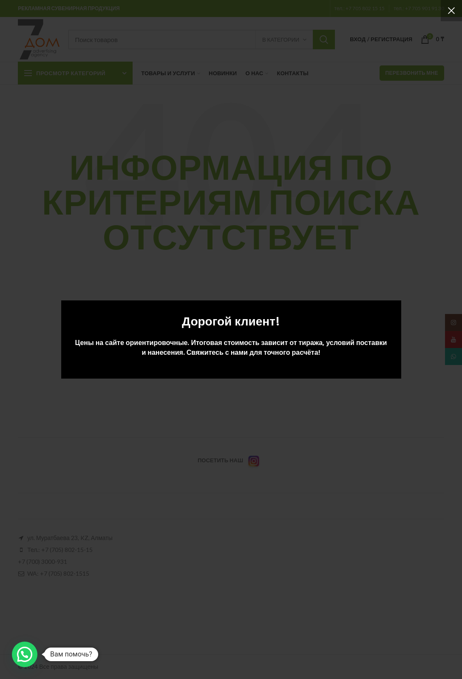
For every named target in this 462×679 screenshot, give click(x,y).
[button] (24, 654)
